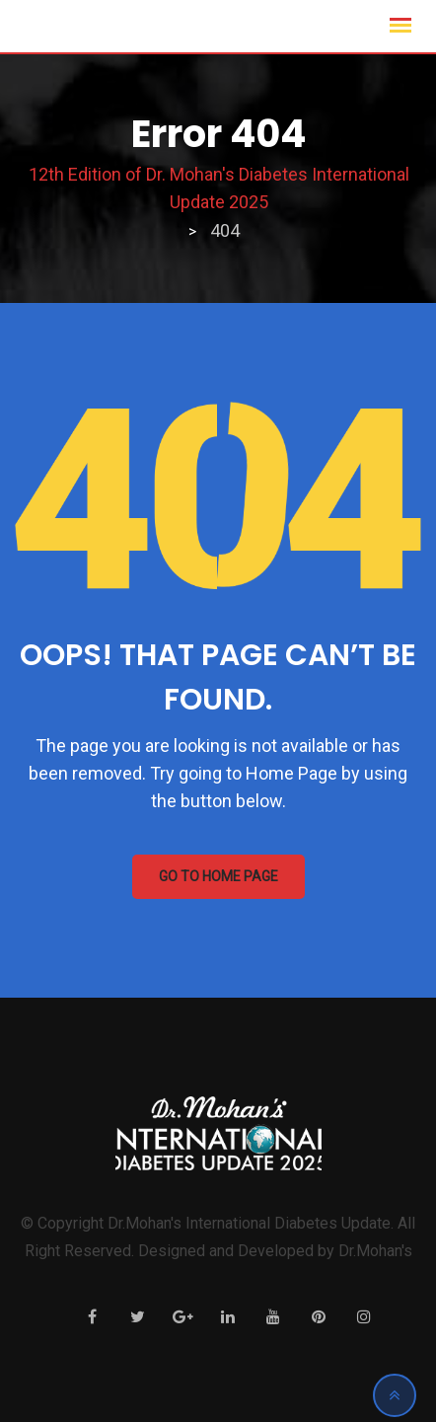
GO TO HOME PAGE (218, 876)
